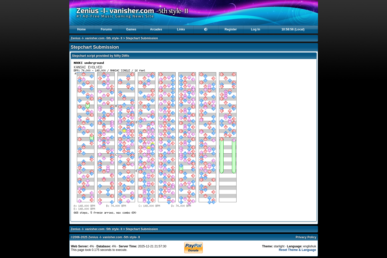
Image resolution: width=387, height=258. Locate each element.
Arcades (156, 29)
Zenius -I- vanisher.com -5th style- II (96, 38)
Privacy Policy (306, 237)
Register (231, 29)
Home (81, 29)
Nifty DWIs (121, 56)
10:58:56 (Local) (293, 29)
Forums (106, 29)
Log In (255, 29)
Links (181, 29)
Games (131, 29)
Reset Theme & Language (297, 250)
